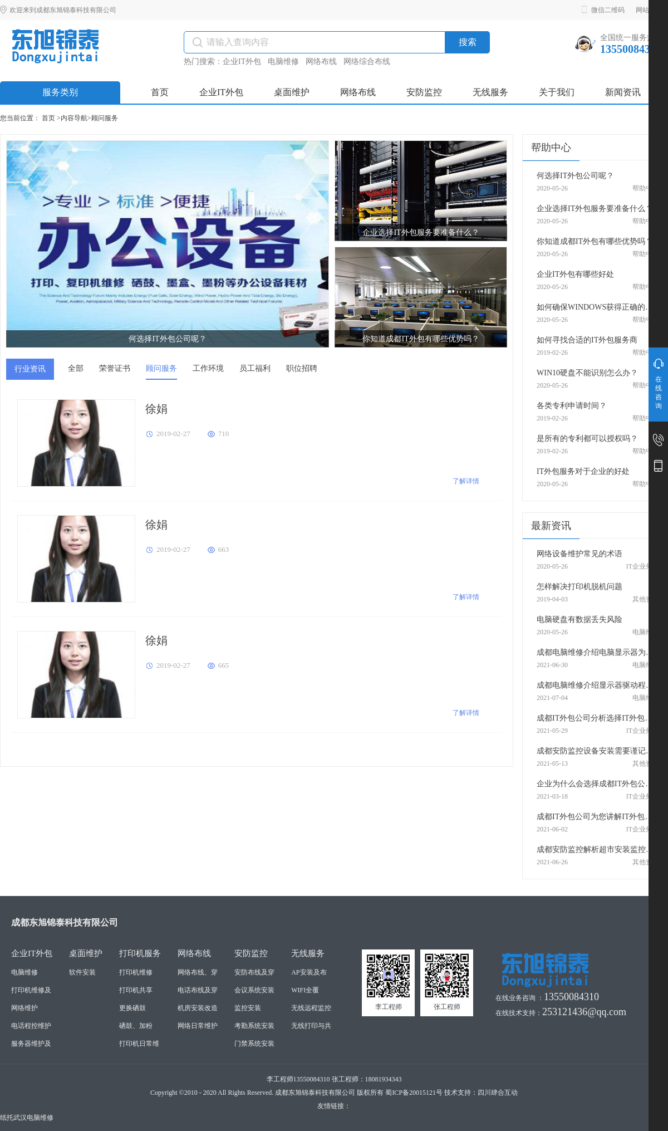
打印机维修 (136, 972)
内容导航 (74, 118)
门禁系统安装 (254, 1043)
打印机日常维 (139, 1043)
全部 (76, 368)
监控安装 (247, 1008)
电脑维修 (283, 61)
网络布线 (321, 61)
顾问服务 (104, 118)
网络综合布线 (366, 61)
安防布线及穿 (254, 972)
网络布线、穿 (198, 972)
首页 (48, 118)
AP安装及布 (308, 972)
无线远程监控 (311, 1008)
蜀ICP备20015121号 (414, 1092)
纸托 (6, 1118)
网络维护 (24, 1008)
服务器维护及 (31, 1043)
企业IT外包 (242, 61)
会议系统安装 (254, 990)
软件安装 (82, 972)
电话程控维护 (31, 1026)
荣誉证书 (114, 368)
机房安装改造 (198, 1008)
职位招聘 (301, 368)
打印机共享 (136, 990)
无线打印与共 (311, 1026)
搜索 (468, 42)
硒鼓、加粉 (136, 1026)
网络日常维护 (198, 1026)
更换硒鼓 (132, 1008)
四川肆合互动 (498, 1092)
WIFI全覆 (305, 990)
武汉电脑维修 (33, 1118)
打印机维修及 (31, 990)
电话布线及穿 (198, 990)
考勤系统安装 (254, 1026)
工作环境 (208, 368)
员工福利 (255, 368)
